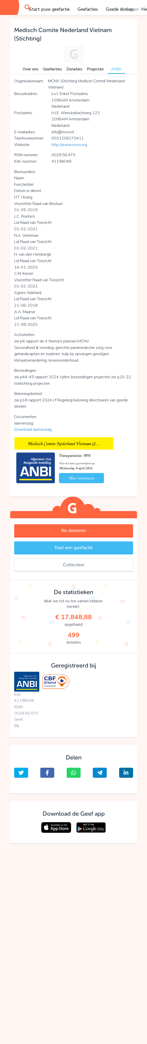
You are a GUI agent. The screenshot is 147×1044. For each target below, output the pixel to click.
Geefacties (88, 9)
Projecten (95, 69)
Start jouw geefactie (49, 9)
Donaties (74, 69)
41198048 (24, 700)
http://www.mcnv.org (69, 144)
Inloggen (130, 9)
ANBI (116, 69)
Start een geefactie (73, 547)
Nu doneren (73, 530)
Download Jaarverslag (33, 429)
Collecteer (73, 565)
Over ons (30, 69)
